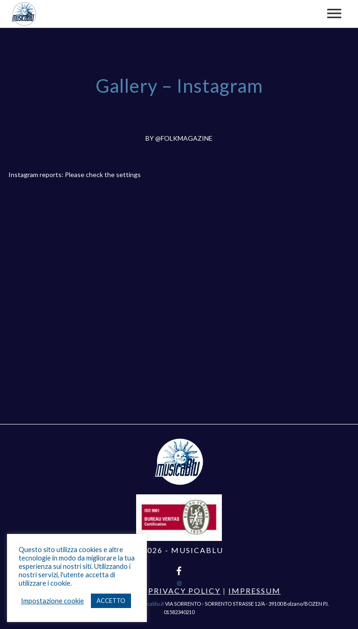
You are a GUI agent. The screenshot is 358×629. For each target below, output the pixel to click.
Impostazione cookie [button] (52, 601)
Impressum (254, 590)
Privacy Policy (184, 590)
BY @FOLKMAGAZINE (179, 138)
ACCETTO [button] (110, 600)
